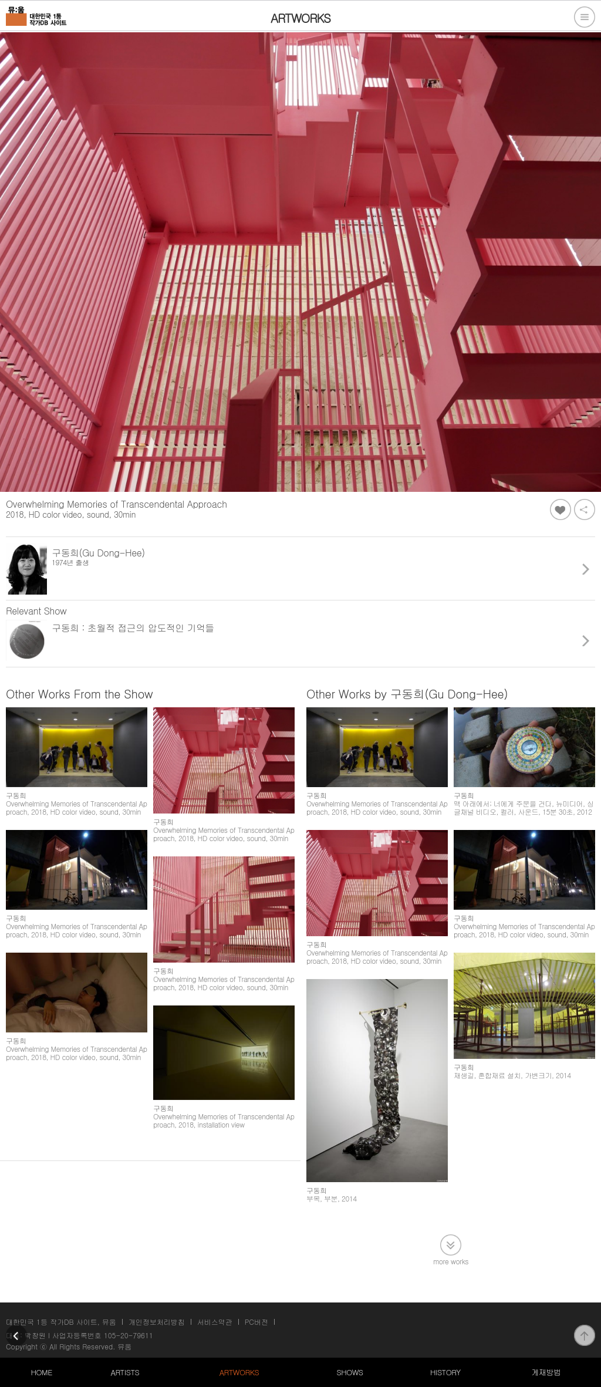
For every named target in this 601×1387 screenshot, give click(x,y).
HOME (41, 1372)
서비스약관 (214, 1322)
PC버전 (256, 1322)
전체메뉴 (584, 17)
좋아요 (560, 509)
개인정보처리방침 (157, 1322)
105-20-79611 (128, 1335)
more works (450, 1260)
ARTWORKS (239, 1372)
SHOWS (349, 1372)
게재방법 (546, 1372)
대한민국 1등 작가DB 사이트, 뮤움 (61, 1322)
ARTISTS (125, 1372)
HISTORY (445, 1372)
